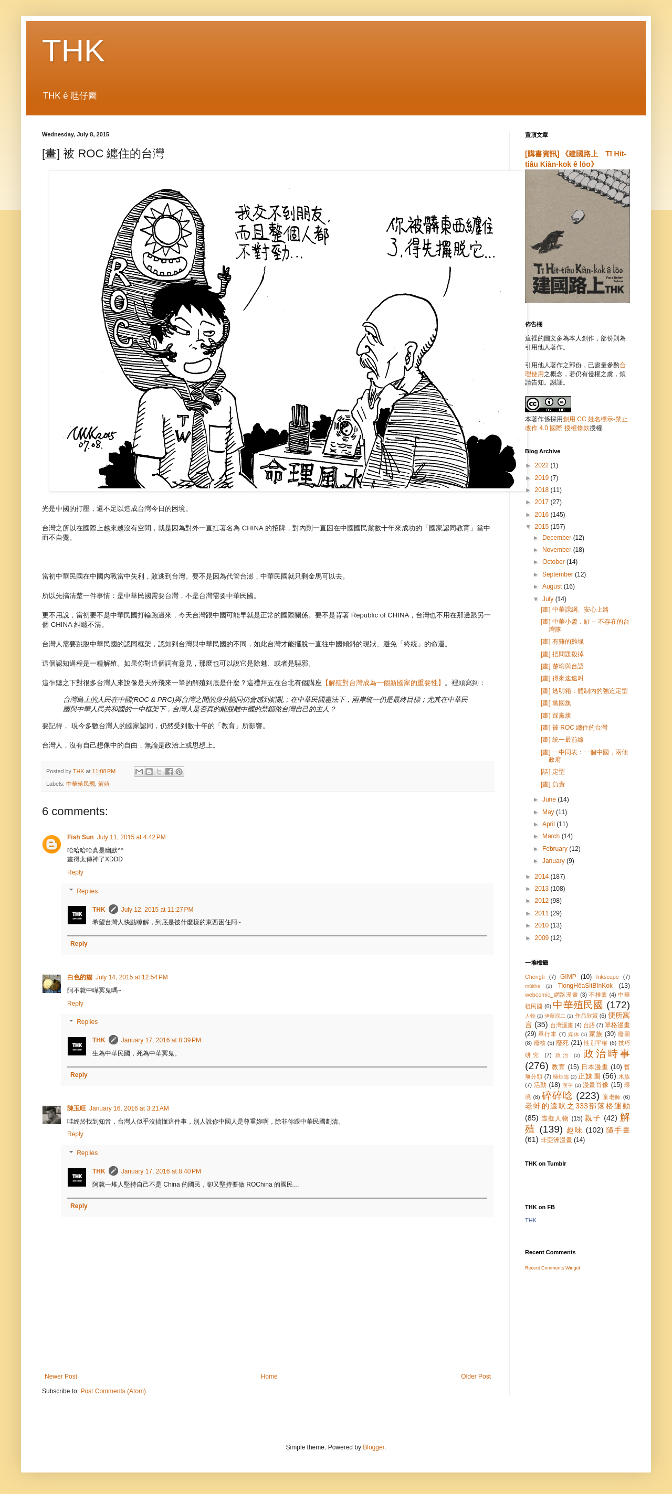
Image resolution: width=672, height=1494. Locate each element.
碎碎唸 (557, 1095)
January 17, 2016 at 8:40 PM (161, 1171)
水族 (624, 1076)
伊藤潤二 (554, 1016)
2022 (543, 465)
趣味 (574, 1130)
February (555, 848)
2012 (543, 900)
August (553, 586)
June (550, 799)
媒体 (574, 1034)
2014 (543, 876)
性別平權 (595, 1043)
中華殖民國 (80, 784)
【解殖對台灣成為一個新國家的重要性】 (383, 683)
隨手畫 (618, 1130)
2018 (543, 490)
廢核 (540, 1043)
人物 (530, 1016)
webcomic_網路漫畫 (551, 994)
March (552, 836)
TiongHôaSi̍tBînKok (585, 985)
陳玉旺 (76, 1108)
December (557, 537)
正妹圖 (589, 1076)
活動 (540, 1085)
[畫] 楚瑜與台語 (562, 666)
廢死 (562, 1043)
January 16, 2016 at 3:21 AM (129, 1108)
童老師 (612, 1097)
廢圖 (624, 1034)
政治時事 (607, 1053)
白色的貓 (79, 977)
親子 (593, 1118)
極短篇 (561, 1077)
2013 (543, 888)
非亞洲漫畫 (556, 1140)
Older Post (476, 1376)
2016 (543, 514)
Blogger (373, 1447)
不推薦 (598, 994)
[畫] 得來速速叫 (562, 678)
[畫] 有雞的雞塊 (562, 641)
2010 (543, 925)
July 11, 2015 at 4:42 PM (131, 837)
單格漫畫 (617, 1025)
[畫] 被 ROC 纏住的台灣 (574, 727)
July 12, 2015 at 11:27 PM (157, 909)
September (558, 574)
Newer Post (61, 1376)
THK (73, 50)
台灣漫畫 (561, 1025)
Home (269, 1376)
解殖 (104, 784)
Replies (87, 891)
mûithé (532, 986)
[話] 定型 (553, 771)
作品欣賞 (586, 1015)
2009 (543, 938)
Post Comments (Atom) (113, 1391)
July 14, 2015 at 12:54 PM (132, 977)
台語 (589, 1025)
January (554, 861)
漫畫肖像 (596, 1085)
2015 (543, 526)
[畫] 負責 (553, 784)
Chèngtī (535, 977)
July (548, 599)
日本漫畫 (594, 1067)
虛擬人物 (555, 1118)
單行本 (547, 1034)
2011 (543, 913)
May (549, 812)
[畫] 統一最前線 (562, 739)
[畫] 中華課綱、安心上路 (575, 609)
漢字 (567, 1085)
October (554, 561)
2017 (543, 502)
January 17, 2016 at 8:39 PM (161, 1040)
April (549, 824)
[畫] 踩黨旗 (556, 715)
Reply (75, 872)
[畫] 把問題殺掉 (562, 654)
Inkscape (607, 977)
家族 (596, 1034)
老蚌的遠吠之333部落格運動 (577, 1106)
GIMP (568, 976)
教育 (558, 1067)
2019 (543, 478)
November (557, 549)
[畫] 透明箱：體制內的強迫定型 (584, 691)
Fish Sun (80, 837)
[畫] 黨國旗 (556, 703)
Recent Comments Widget (552, 1268)
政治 (562, 1055)
